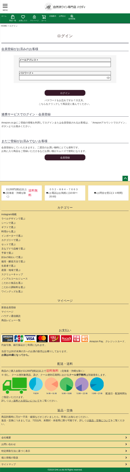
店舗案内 (52, 16)
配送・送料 (65, 364)
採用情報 (71, 17)
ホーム (3, 16)
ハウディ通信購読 (11, 316)
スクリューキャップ (12, 274)
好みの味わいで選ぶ (12, 257)
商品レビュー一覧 (11, 320)
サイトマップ (8, 464)
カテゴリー (65, 207)
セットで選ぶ (8, 244)
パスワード (26, 73)
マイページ (34, 18)
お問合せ (62, 16)
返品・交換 (65, 410)
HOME (4, 26)
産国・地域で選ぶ (11, 270)
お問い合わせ (8, 444)
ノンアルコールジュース (14, 278)
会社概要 (6, 437)
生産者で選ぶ (8, 265)
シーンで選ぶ (8, 223)
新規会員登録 (8, 307)
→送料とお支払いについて (25, 400)
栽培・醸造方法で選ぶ (13, 261)
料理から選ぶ (8, 231)
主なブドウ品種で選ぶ (13, 248)
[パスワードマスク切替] (108, 77)
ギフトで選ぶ (8, 227)
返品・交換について (99, 420)
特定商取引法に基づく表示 (15, 451)
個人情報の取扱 (9, 457)
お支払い (65, 330)
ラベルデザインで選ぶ (13, 218)
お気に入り (23, 18)
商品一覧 (12, 18)
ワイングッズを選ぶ (12, 291)
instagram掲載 (9, 214)
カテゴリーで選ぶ (11, 240)
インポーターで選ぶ (12, 235)
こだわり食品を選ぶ (12, 283)
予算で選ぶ (7, 253)
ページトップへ (125, 178)
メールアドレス (29, 59)
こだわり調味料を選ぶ (13, 287)
